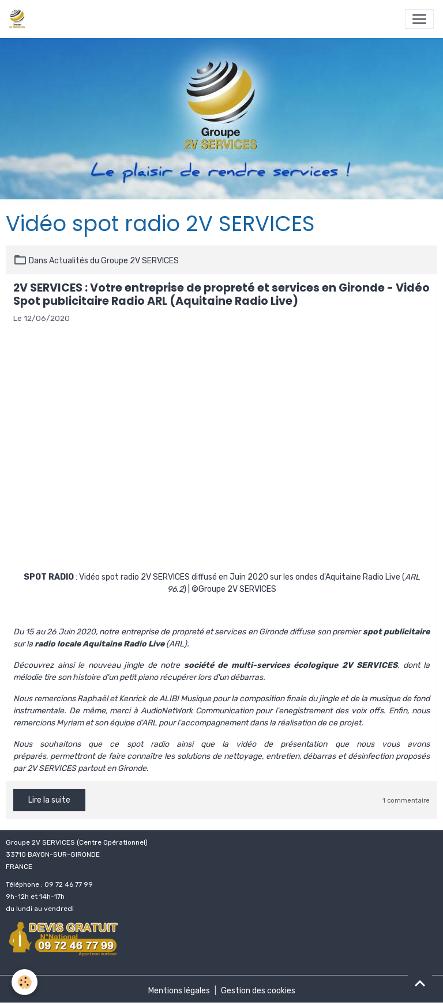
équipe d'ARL (133, 723)
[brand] (19, 19)
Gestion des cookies (258, 991)
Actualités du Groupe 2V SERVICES (114, 261)
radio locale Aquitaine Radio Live (99, 644)
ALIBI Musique (185, 699)
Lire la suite (49, 800)
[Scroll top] (420, 983)
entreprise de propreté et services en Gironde (204, 632)
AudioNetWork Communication (197, 711)
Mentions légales (179, 991)
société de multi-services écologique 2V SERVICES (291, 665)
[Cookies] (24, 982)
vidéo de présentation (281, 744)
